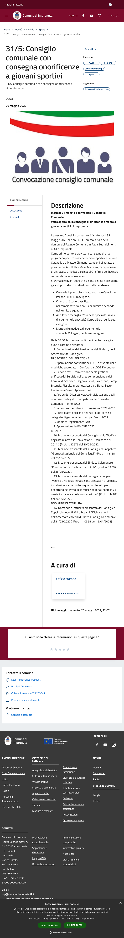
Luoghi (96, 795)
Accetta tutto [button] (49, 925)
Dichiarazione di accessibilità (71, 862)
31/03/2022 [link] (63, 521)
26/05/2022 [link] (63, 499)
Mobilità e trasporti (42, 811)
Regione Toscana (14, 4)
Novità (18, 29)
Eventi (96, 801)
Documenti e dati (11, 807)
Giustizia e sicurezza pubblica (74, 780)
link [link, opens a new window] (93, 918)
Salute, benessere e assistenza (73, 806)
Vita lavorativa (40, 782)
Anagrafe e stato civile (44, 770)
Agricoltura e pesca (73, 820)
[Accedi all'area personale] (110, 4)
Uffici (5, 779)
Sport (42, 29)
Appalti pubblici (40, 793)
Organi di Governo (12, 767)
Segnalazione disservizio (39, 850)
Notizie (30, 29)
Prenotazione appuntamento (40, 840)
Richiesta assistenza (43, 864)
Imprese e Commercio (44, 787)
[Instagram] (98, 15)
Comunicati (99, 773)
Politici (5, 791)
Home (7, 29)
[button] (62, 932)
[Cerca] (117, 15)
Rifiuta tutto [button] (75, 925)
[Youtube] (90, 15)
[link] (91, 444)
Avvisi (96, 779)
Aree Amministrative (13, 773)
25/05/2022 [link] (63, 458)
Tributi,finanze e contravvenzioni (71, 790)
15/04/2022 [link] (103, 521)
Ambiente (68, 798)
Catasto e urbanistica (44, 799)
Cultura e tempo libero (44, 776)
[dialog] (62, 918)
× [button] (120, 903)
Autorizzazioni (70, 814)
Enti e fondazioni (11, 785)
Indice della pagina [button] (19, 200)
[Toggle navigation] (6, 15)
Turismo (36, 805)
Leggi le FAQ (39, 858)
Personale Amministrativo (10, 799)
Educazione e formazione (70, 769)
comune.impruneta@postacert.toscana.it (30, 899)
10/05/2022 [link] (91, 444)
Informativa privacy (73, 848)
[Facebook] (82, 15)
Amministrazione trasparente (72, 840)
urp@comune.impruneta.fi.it (18, 894)
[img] (35, 199)
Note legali (68, 854)
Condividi (91, 49)
